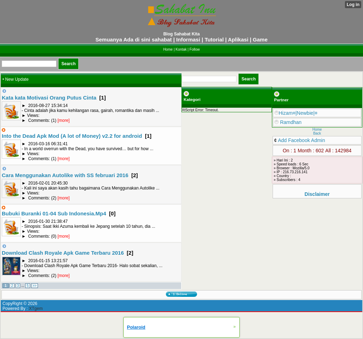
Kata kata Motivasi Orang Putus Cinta (49, 98)
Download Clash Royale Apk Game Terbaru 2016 (63, 253)
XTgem (36, 308)
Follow (195, 49)
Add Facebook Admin (301, 140)
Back (317, 133)
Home (168, 49)
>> (35, 286)
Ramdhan (288, 122)
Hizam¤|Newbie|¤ (295, 113)
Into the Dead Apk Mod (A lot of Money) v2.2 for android (72, 136)
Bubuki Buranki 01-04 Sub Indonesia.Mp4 (54, 213)
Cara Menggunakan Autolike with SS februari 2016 (65, 175)
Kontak (180, 49)
